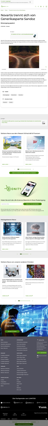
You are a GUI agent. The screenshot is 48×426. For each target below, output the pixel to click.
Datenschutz (14, 418)
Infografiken (3, 381)
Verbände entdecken (21, 346)
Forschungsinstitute (5, 383)
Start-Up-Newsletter (5, 346)
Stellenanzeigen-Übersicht (22, 374)
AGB (9, 418)
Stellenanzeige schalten (22, 372)
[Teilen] (38, 6)
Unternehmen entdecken (22, 342)
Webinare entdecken (5, 368)
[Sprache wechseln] (41, 6)
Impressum (3, 418)
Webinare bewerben (5, 370)
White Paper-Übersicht (22, 363)
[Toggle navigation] (46, 6)
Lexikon (2, 379)
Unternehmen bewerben (22, 348)
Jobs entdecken (20, 368)
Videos (2, 385)
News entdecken (4, 342)
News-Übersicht (4, 348)
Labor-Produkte (4, 357)
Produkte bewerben (5, 361)
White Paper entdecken (22, 355)
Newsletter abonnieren (32, 204)
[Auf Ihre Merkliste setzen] (43, 6)
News (18, 379)
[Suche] (35, 6)
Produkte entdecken (5, 355)
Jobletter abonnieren (21, 370)
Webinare (19, 387)
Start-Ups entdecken (21, 344)
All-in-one (19, 389)
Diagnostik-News (12, 331)
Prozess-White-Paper (21, 359)
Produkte (19, 381)
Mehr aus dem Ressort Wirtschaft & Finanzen (24, 172)
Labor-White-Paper (21, 357)
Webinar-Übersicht (5, 372)
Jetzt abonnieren (41, 352)
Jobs (18, 385)
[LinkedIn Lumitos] (46, 418)
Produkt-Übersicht (5, 363)
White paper (19, 383)
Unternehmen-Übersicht (22, 350)
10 (30, 169)
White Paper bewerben (21, 361)
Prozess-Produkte (5, 359)
